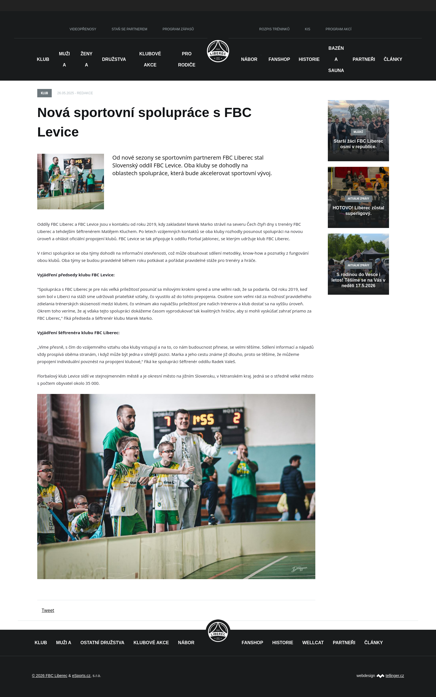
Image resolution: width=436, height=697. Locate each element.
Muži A (64, 59)
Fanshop (279, 59)
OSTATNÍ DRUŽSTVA (102, 642)
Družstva (114, 59)
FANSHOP (252, 642)
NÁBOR (249, 59)
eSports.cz (81, 675)
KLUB (41, 642)
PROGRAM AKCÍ (338, 29)
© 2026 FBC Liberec (49, 675)
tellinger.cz (395, 675)
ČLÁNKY (373, 642)
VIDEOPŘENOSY (83, 29)
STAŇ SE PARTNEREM (129, 29)
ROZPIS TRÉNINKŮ (274, 29)
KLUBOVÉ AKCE (151, 642)
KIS (307, 29)
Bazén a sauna (336, 59)
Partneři (364, 59)
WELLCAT (313, 642)
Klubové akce (150, 59)
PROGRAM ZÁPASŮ (178, 29)
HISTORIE (309, 59)
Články (393, 59)
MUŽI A (63, 642)
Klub (43, 59)
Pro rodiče (186, 59)
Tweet (48, 610)
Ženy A (87, 59)
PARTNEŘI (344, 642)
